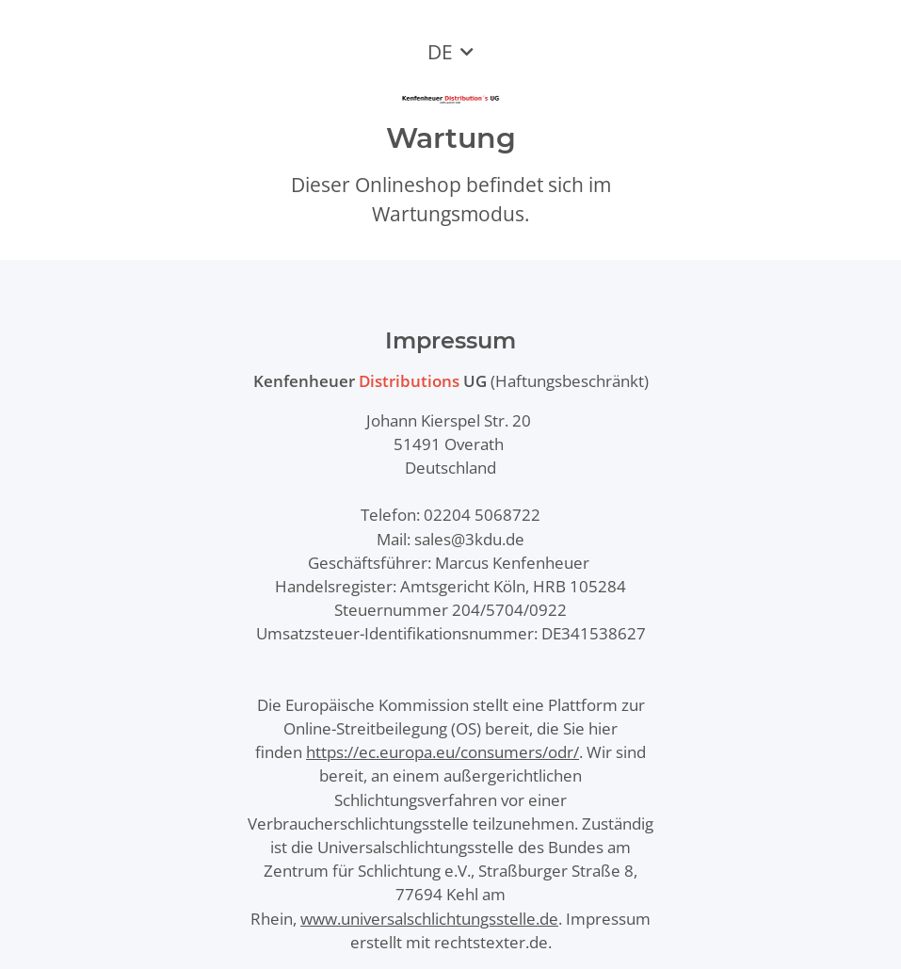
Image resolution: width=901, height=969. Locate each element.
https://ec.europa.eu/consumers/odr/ (442, 752)
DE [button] (440, 52)
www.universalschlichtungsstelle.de (429, 918)
